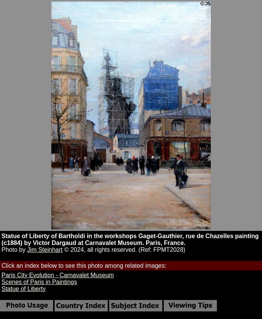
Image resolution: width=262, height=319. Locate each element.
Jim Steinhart (45, 249)
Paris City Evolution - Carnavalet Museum (58, 275)
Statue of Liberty (24, 289)
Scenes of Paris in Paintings (39, 282)
